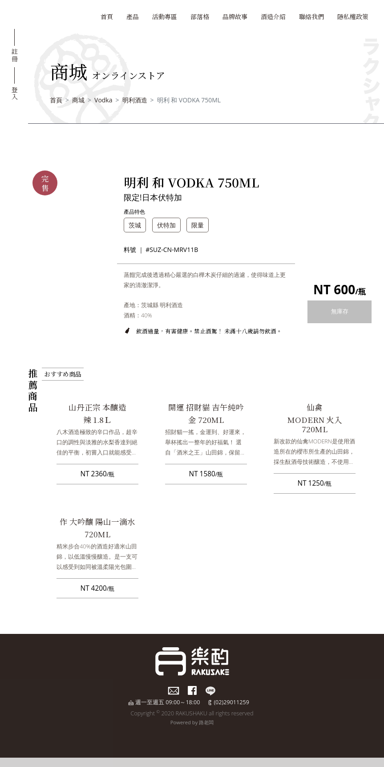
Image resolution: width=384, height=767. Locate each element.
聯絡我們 (311, 16)
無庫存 (339, 311)
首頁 (107, 16)
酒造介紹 (273, 16)
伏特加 (166, 225)
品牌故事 (234, 16)
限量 (197, 225)
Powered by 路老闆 (192, 722)
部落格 (199, 16)
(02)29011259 (231, 702)
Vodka (103, 100)
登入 (15, 93)
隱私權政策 (352, 16)
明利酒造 (134, 100)
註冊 (15, 55)
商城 (78, 100)
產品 (132, 16)
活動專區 (164, 16)
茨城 (135, 225)
